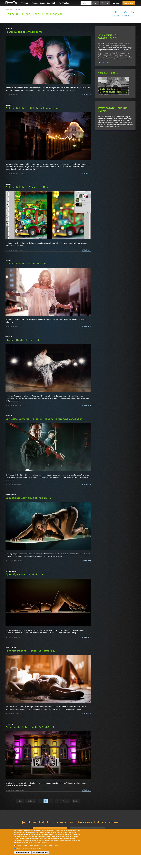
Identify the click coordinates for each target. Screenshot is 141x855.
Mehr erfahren (42, 842)
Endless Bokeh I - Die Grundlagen (26, 263)
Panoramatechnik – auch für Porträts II (30, 650)
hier (118, 126)
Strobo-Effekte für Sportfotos (24, 340)
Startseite (9, 9)
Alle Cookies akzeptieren (40, 852)
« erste (20, 801)
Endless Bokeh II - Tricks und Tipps (27, 187)
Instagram (125, 16)
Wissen (8, 105)
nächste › (65, 801)
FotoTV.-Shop (64, 3)
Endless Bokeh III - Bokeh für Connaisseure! (33, 108)
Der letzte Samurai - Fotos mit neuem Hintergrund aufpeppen (44, 419)
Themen (35, 3)
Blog (18, 9)
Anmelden (116, 3)
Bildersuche (102, 3)
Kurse (42, 3)
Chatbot (18, 849)
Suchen (95, 3)
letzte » (76, 801)
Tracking (18, 845)
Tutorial (9, 29)
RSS (132, 16)
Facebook (116, 16)
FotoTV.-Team (105, 62)
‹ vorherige (31, 801)
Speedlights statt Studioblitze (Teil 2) (29, 497)
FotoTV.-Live (52, 3)
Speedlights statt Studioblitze (24, 574)
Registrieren (128, 3)
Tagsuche (107, 3)
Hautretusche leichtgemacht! (24, 31)
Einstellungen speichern (22, 852)
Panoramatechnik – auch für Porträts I (30, 727)
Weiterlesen (86, 94)
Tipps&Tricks (11, 495)
